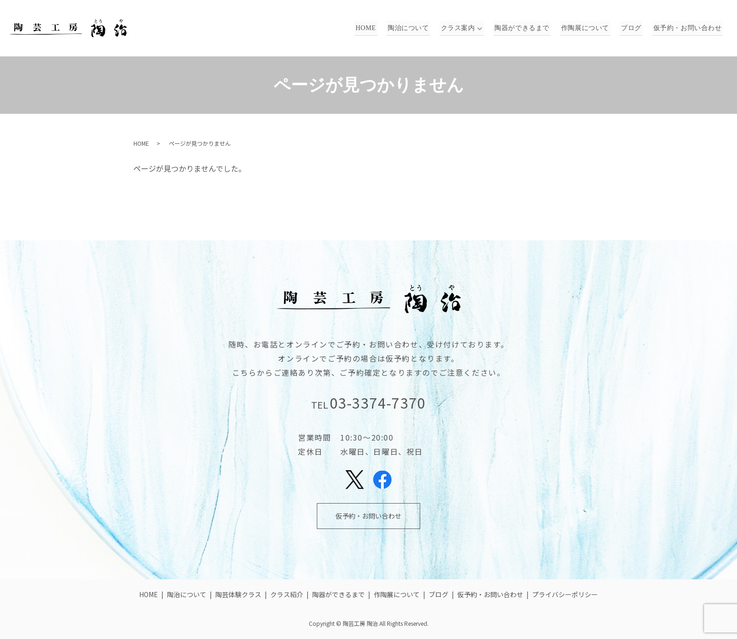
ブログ (634, 28)
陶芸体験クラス (238, 594)
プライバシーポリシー (565, 594)
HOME (378, 28)
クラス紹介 (286, 594)
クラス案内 (465, 28)
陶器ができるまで (529, 28)
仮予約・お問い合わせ (688, 28)
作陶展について (590, 28)
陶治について (418, 28)
